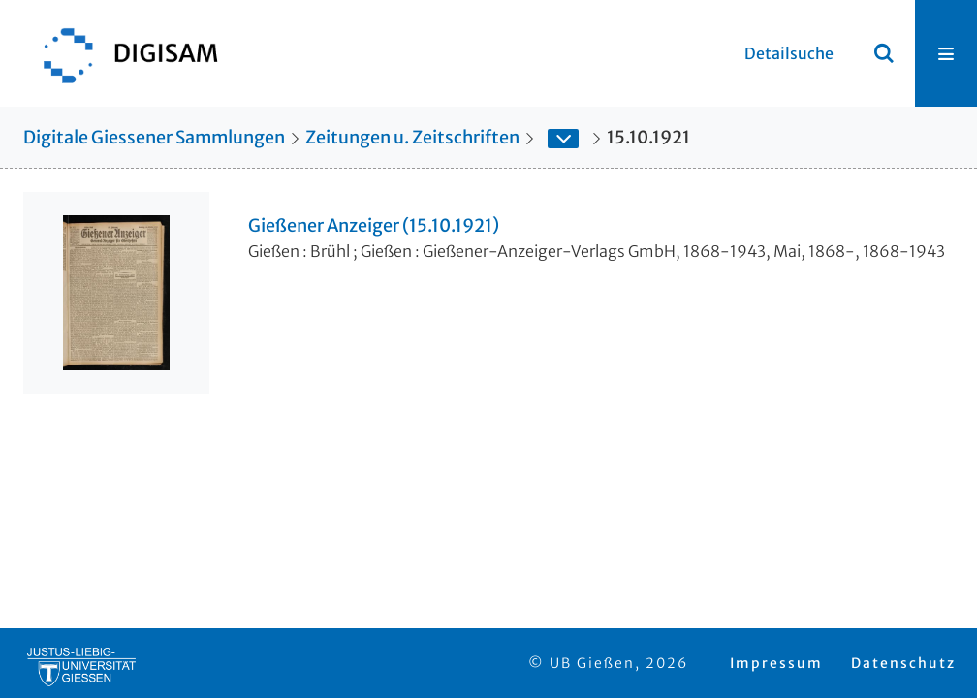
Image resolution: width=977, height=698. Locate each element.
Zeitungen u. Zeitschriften (412, 137)
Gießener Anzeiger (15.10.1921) (373, 226)
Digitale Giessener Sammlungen (154, 137)
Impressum (776, 663)
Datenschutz (903, 663)
